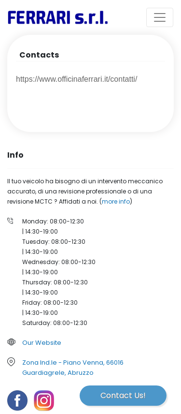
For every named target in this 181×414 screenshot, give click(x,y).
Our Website (41, 342)
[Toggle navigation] (159, 17)
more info (116, 201)
